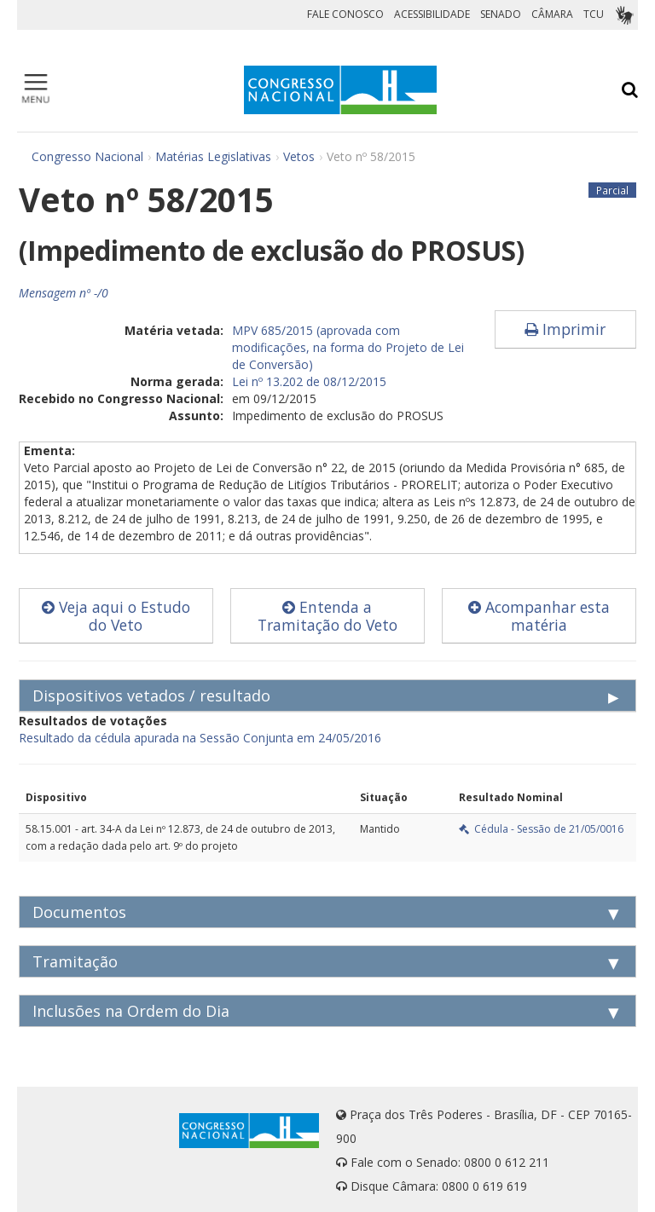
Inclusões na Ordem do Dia (130, 1011)
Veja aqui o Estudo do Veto (116, 616)
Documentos (79, 912)
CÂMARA (552, 14)
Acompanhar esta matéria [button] (539, 616)
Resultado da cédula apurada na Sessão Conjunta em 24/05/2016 (200, 738)
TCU (593, 14)
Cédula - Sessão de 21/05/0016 (541, 829)
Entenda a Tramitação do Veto (327, 616)
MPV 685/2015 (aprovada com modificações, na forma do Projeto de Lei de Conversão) (348, 347)
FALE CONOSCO (345, 14)
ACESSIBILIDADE (432, 14)
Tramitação (75, 961)
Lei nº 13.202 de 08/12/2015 (309, 381)
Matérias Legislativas (213, 156)
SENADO (500, 14)
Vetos (299, 156)
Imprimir (565, 329)
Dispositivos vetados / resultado (151, 695)
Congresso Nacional (87, 156)
